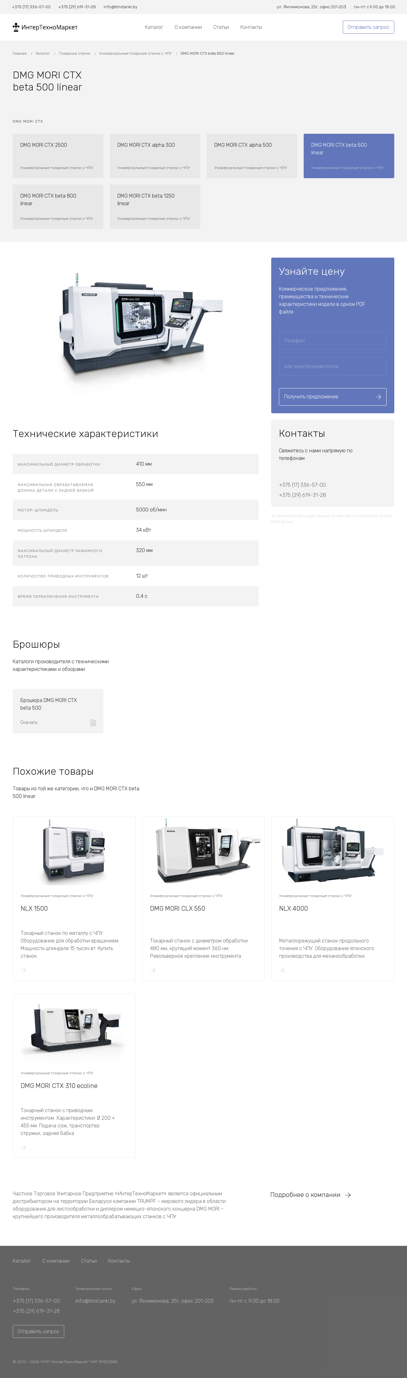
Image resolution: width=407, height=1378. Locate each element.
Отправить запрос (369, 27)
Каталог (154, 27)
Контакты (251, 27)
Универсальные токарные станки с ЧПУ (136, 53)
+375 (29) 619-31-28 (302, 495)
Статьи (221, 27)
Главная (20, 53)
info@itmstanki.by (96, 1301)
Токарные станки (75, 53)
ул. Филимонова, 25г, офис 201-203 (173, 1301)
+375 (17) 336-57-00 (302, 485)
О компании (188, 27)
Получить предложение (332, 397)
